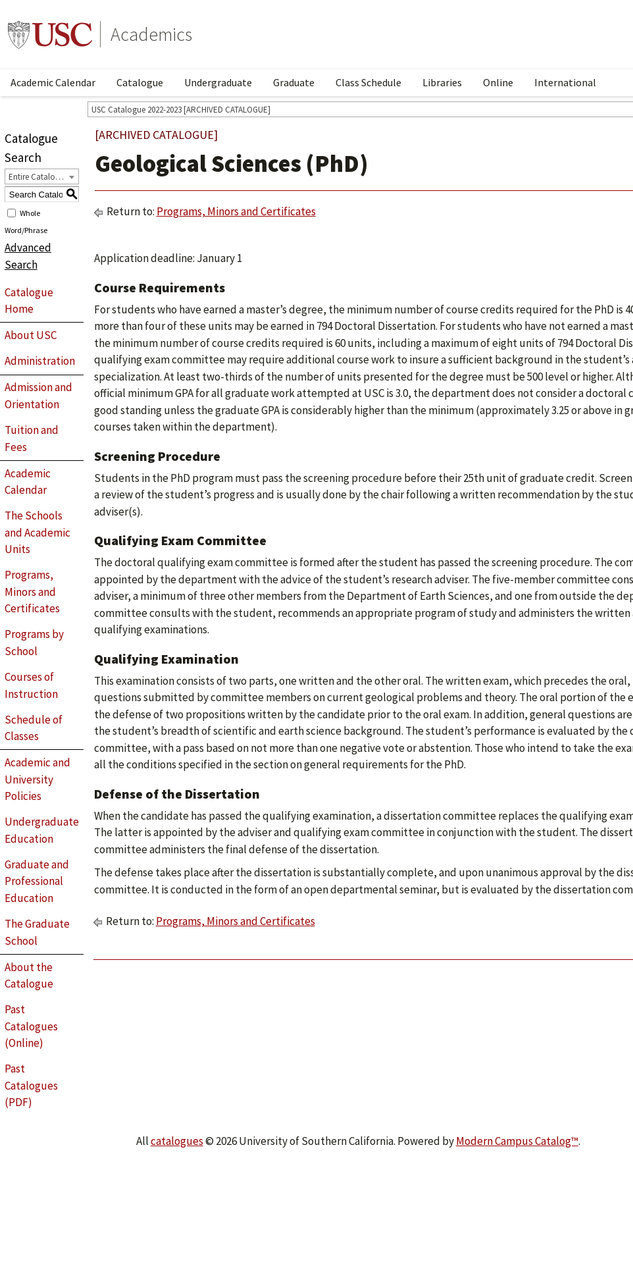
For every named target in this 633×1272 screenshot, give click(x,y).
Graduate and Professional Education (37, 881)
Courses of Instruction (31, 685)
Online (498, 82)
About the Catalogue (29, 976)
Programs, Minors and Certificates (32, 592)
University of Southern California (50, 34)
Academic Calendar (53, 82)
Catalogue (139, 82)
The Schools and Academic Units (37, 532)
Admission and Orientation (38, 395)
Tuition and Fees (32, 438)
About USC (31, 335)
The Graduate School (37, 932)
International (565, 82)
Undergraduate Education (42, 830)
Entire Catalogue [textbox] (38, 176)
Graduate (294, 82)
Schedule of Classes (34, 728)
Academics (151, 34)
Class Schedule (368, 82)
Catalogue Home (29, 301)
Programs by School (34, 642)
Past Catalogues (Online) (31, 1026)
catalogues (177, 1141)
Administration (40, 361)
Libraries (442, 82)
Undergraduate (218, 82)
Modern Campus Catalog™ (517, 1141)
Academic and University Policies (37, 779)
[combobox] (42, 176)
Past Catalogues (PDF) (31, 1085)
